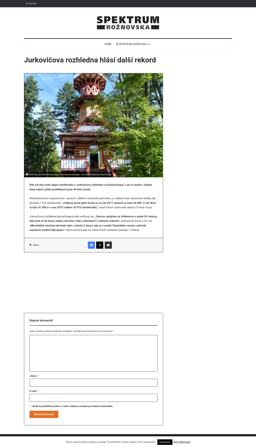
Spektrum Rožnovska (131, 44)
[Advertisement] (93, 283)
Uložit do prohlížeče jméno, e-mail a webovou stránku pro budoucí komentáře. (72, 406)
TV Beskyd (31, 3)
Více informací (181, 442)
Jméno (34, 376)
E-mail (34, 391)
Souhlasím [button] (164, 442)
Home (107, 44)
